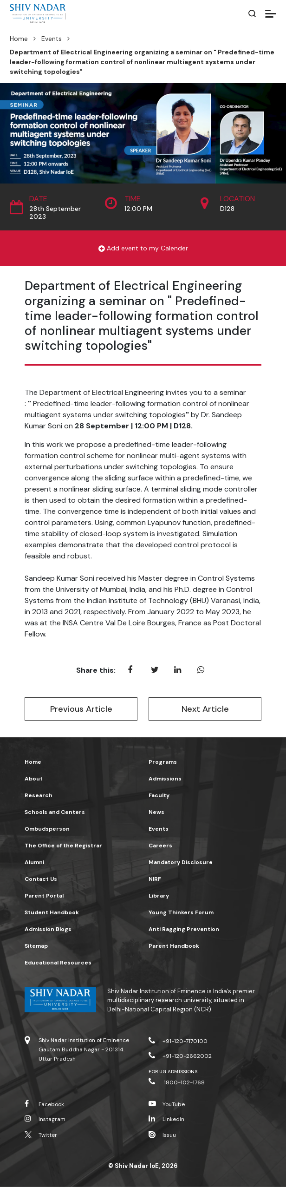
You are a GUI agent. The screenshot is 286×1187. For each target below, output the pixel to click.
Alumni (34, 862)
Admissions (165, 778)
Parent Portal (44, 895)
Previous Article (81, 709)
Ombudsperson (47, 829)
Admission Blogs (48, 929)
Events (51, 38)
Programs (163, 762)
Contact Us (41, 879)
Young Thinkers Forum (181, 912)
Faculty (159, 795)
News (156, 812)
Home (19, 38)
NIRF (155, 879)
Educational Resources (58, 962)
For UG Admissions (173, 1072)
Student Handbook (52, 912)
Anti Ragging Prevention (184, 929)
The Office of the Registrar (63, 845)
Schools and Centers (55, 812)
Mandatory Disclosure (181, 862)
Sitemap (36, 946)
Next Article (205, 709)
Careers (160, 845)
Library (159, 895)
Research (38, 795)
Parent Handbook (174, 946)
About (34, 778)
